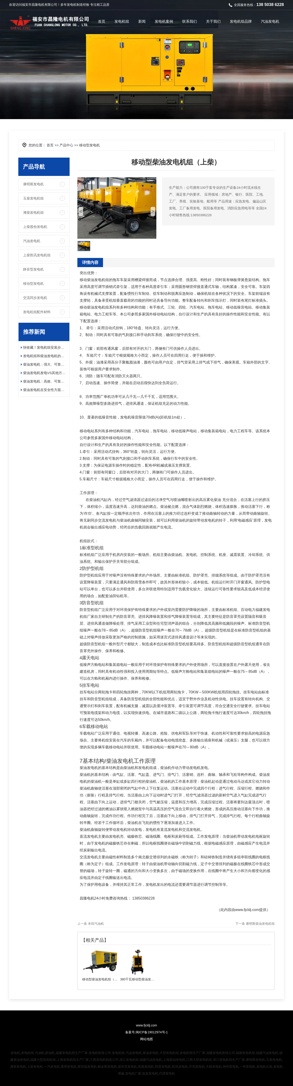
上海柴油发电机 (174, 1059)
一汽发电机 (52, 1066)
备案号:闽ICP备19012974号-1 (146, 1032)
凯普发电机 (163, 1066)
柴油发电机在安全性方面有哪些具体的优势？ (45, 390)
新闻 (142, 21)
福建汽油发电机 (267, 1053)
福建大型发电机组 (43, 1059)
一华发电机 (247, 1066)
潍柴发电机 (18, 1066)
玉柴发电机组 (33, 198)
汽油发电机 (270, 21)
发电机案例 (164, 21)
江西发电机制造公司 (104, 1059)
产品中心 (66, 145)
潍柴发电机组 (33, 212)
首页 (101, 21)
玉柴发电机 (274, 1059)
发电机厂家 (133, 1073)
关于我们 (213, 21)
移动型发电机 (33, 283)
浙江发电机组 (129, 1059)
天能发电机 (214, 1066)
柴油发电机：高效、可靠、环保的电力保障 (45, 381)
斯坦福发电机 (87, 1066)
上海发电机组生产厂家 (73, 1059)
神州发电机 (231, 1066)
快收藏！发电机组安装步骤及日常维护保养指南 (45, 347)
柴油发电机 (151, 1053)
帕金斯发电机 (107, 1066)
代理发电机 (167, 1073)
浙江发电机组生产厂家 (229, 1059)
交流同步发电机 (35, 298)
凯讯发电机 (180, 1066)
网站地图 (146, 1039)
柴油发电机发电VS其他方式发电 (45, 373)
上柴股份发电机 (35, 227)
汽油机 (39, 1053)
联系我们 (189, 21)
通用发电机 (69, 1066)
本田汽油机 (96, 923)
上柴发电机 (35, 1066)
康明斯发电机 (33, 184)
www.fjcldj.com (247, 910)
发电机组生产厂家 (192, 1053)
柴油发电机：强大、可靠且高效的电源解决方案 (45, 364)
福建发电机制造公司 (220, 1053)
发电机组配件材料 (37, 312)
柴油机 (50, 1053)
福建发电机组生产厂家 (72, 1053)
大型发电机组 (169, 1053)
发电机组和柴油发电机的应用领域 (45, 356)
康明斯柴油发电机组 (260, 923)
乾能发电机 (146, 1066)
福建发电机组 (245, 1053)
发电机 (71, 4)
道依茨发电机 (127, 1066)
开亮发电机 (197, 1066)
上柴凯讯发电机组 (37, 255)
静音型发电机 (33, 269)
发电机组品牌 (241, 21)
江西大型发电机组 (199, 1059)
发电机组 (121, 21)
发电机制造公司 (100, 1053)
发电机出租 (264, 1066)
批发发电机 (150, 1073)
